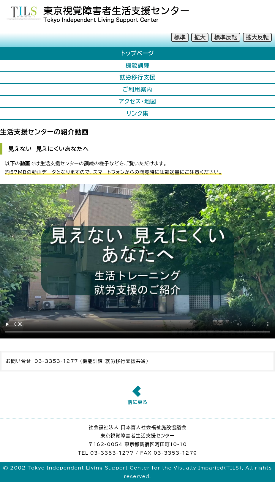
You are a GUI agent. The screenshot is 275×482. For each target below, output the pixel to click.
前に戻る (137, 402)
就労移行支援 (137, 77)
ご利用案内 (137, 89)
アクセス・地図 (137, 101)
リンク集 (138, 113)
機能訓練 (138, 65)
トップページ (137, 53)
